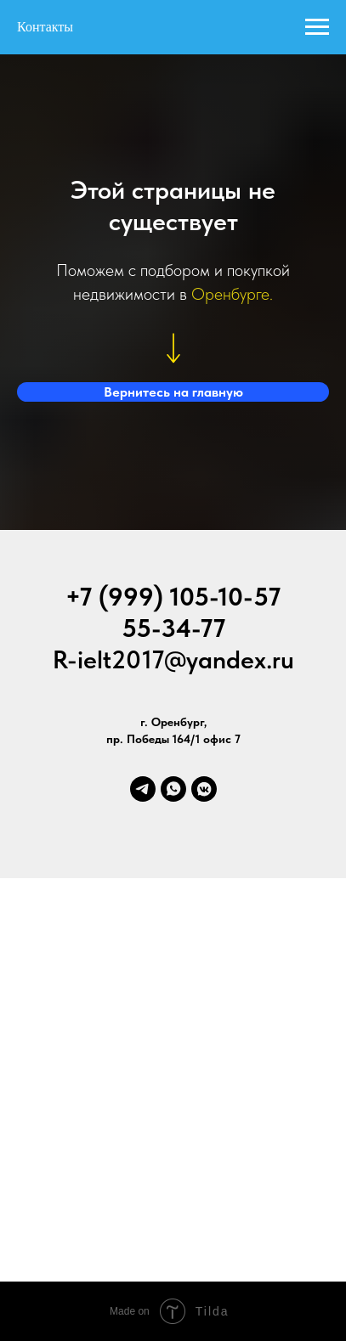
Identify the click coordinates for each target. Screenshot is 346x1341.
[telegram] (143, 789)
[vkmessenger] (204, 789)
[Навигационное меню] (317, 27)
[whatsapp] (173, 789)
